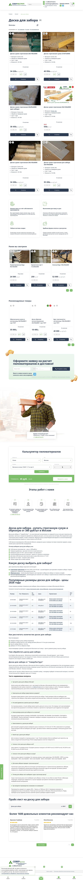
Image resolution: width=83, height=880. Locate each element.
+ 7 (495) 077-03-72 (50, 2)
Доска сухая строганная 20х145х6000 (23, 162)
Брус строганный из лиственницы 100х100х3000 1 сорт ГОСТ (62, 321)
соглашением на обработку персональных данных (15, 873)
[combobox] (34, 369)
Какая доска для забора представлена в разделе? (26, 693)
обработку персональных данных (61, 377)
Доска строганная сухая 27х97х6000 (57, 54)
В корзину (23, 79)
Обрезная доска (15, 573)
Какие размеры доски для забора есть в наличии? (26, 712)
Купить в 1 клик (37, 79)
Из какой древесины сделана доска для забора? (26, 702)
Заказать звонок (64, 3)
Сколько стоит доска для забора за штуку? (24, 753)
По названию (21, 29)
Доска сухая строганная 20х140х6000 (57, 107)
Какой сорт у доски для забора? (21, 734)
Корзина (74, 877)
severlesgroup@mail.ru (51, 3)
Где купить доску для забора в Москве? (23, 682)
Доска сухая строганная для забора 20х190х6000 (57, 163)
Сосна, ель (54, 111)
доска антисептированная (56, 589)
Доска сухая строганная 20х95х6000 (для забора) (23, 108)
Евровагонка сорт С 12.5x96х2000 (37, 266)
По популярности (34, 29)
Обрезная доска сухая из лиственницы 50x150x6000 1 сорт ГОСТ (18, 321)
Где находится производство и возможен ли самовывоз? (28, 786)
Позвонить (58, 877)
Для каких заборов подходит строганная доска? (26, 763)
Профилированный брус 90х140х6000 (17, 266)
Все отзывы (41, 845)
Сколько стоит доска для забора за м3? (23, 744)
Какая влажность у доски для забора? (23, 723)
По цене (27, 29)
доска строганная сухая (32, 589)
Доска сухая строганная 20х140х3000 (23, 54)
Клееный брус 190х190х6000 (60, 265)
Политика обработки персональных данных (64, 871)
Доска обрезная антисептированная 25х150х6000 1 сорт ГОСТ (39, 321)
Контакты (23, 877)
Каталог (8, 877)
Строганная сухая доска (17, 569)
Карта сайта (49, 871)
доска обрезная (44, 589)
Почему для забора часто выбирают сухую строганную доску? (29, 774)
